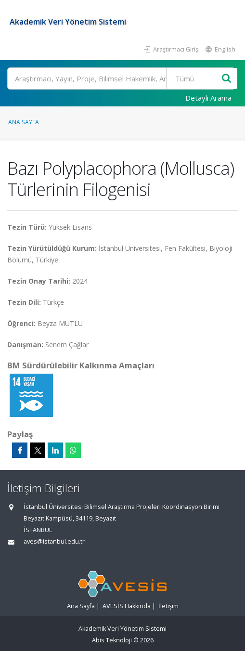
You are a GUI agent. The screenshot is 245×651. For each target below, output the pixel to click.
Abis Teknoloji (112, 640)
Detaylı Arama (208, 98)
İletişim (168, 606)
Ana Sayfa (23, 122)
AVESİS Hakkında (127, 606)
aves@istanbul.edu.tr (54, 541)
